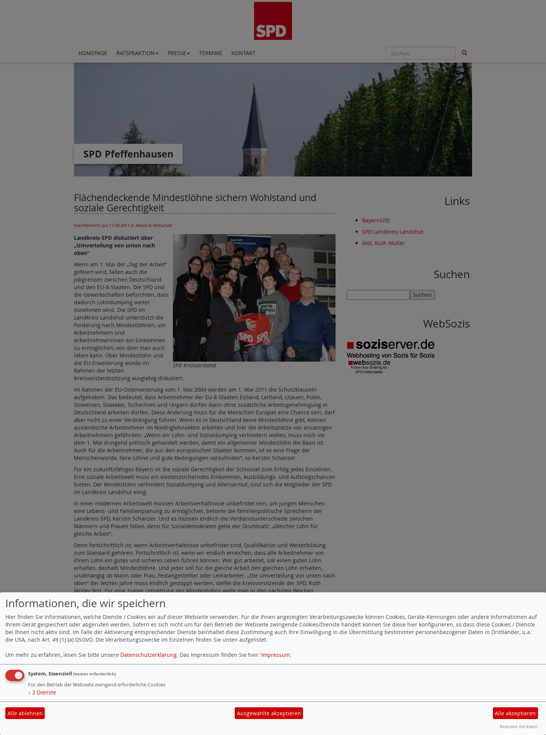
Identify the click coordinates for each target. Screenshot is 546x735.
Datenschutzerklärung (148, 654)
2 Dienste (42, 692)
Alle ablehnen (25, 713)
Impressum (275, 654)
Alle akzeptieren (515, 713)
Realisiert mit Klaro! (519, 726)
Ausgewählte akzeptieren (269, 713)
